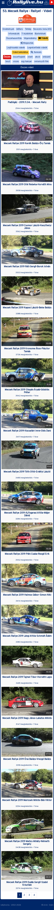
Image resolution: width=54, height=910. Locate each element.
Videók (43, 38)
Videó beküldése (20, 52)
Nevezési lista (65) (42, 29)
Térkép (28, 29)
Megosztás (27, 43)
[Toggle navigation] (3, 3)
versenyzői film (41, 61)
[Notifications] (51, 2)
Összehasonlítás (14, 38)
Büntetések (40, 33)
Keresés (36, 52)
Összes (7, 57)
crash (30, 57)
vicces (16, 61)
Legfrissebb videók (16, 47)
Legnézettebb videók (37, 47)
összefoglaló (19, 57)
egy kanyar (26, 61)
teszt (7, 61)
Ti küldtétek (27, 33)
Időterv (19, 29)
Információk (13, 33)
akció (37, 57)
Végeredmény (30, 38)
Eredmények (8, 29)
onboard (46, 57)
